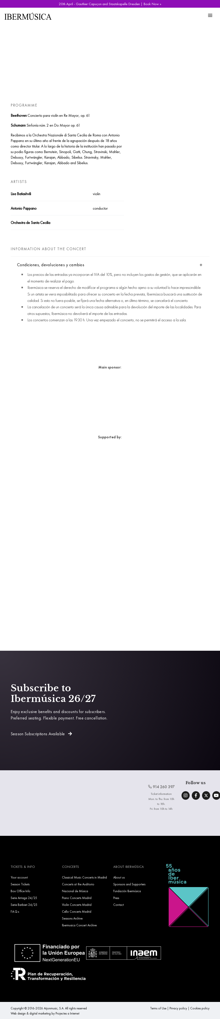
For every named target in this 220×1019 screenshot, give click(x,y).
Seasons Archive (72, 918)
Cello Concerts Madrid (76, 911)
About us (119, 877)
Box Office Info (20, 891)
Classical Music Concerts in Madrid (84, 877)
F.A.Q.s (15, 911)
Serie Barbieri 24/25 (24, 905)
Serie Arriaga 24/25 (24, 898)
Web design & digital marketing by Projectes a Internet (45, 1013)
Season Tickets (20, 884)
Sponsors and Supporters (129, 884)
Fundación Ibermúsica (127, 891)
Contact (118, 905)
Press (116, 898)
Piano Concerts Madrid (77, 898)
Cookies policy (200, 1008)
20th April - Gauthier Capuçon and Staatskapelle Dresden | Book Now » (110, 3)
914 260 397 (161, 786)
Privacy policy (178, 1008)
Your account (19, 877)
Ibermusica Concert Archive (79, 925)
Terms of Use (158, 1008)
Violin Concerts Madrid (77, 905)
